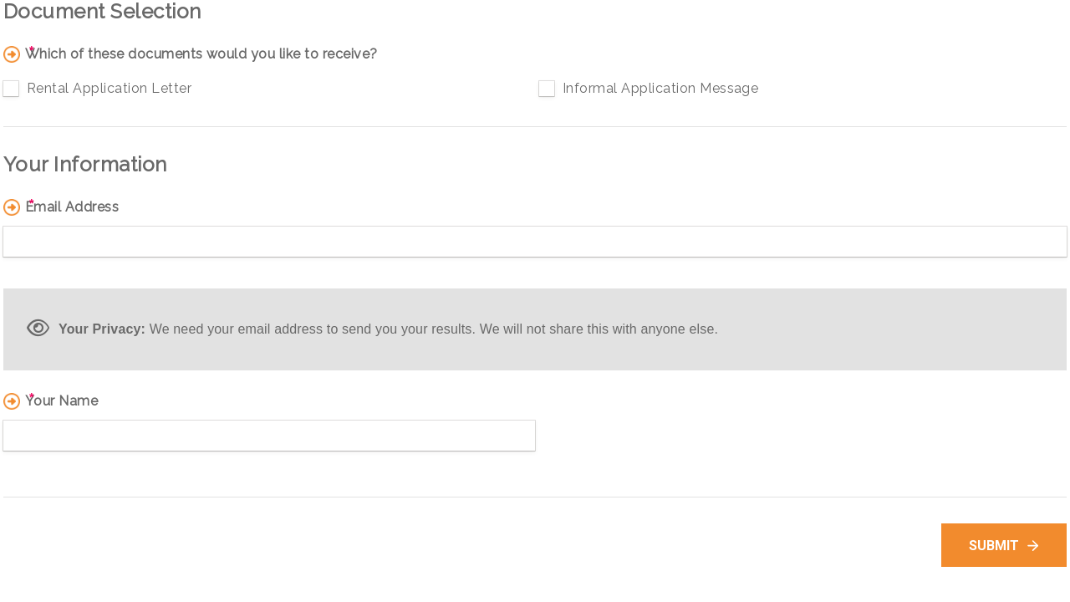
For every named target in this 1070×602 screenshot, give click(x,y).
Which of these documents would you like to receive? (201, 54)
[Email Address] (535, 242)
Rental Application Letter (109, 88)
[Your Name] (269, 436)
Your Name (61, 401)
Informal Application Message (660, 88)
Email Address (72, 207)
